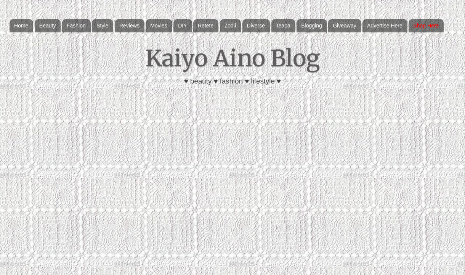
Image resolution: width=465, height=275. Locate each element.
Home (21, 26)
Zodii (230, 26)
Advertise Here (384, 26)
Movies (158, 26)
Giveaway (344, 26)
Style (102, 26)
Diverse (256, 26)
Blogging (311, 26)
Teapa (283, 26)
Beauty (47, 26)
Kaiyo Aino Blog (233, 58)
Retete (205, 26)
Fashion (76, 26)
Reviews (129, 26)
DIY (182, 26)
